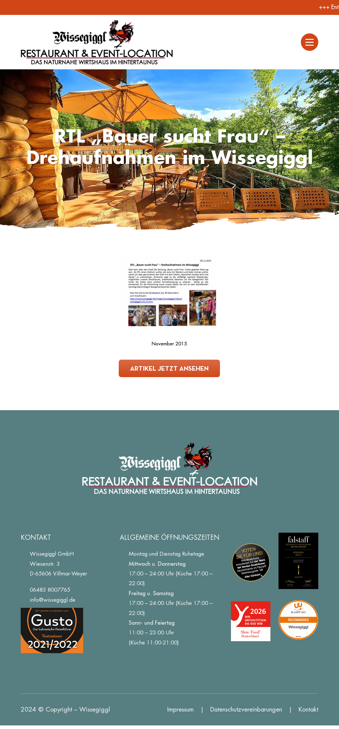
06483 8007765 (50, 589)
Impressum (180, 709)
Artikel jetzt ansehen (169, 368)
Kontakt (308, 709)
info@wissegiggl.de (52, 599)
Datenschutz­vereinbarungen (246, 709)
